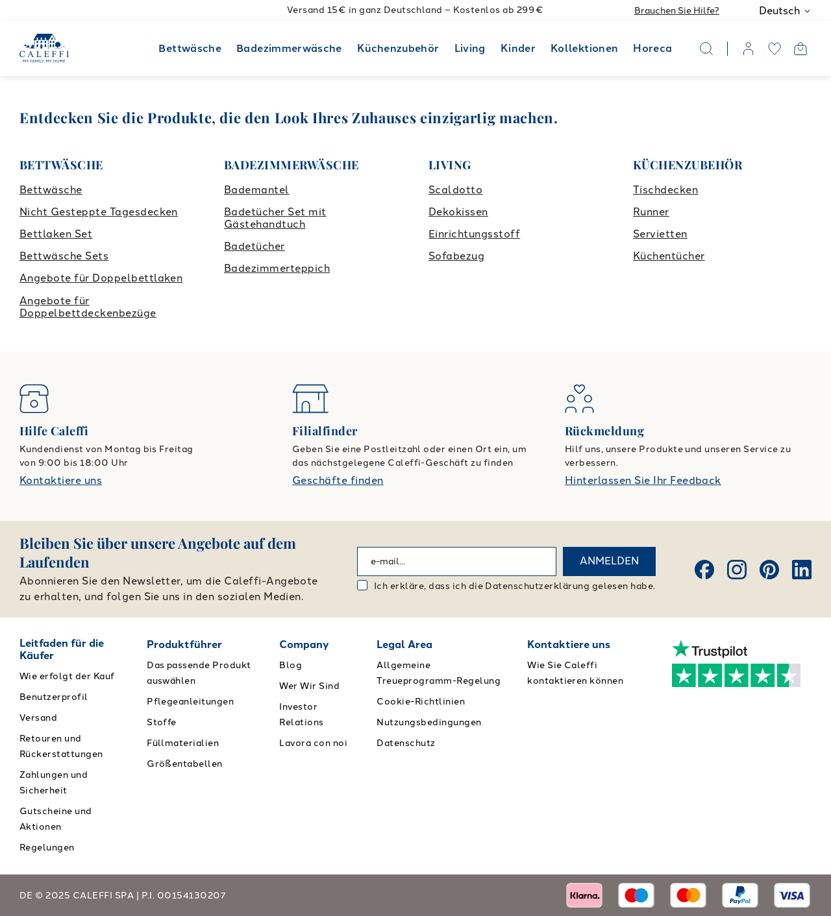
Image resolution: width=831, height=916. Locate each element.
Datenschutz (406, 743)
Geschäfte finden (338, 480)
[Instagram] (737, 569)
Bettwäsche (189, 48)
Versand (38, 717)
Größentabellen (185, 763)
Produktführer (184, 644)
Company (304, 644)
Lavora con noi (313, 743)
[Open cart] (800, 49)
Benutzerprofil (53, 697)
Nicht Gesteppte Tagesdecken (98, 212)
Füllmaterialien (183, 743)
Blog (290, 665)
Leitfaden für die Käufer (61, 649)
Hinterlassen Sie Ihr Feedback (643, 480)
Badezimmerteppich (277, 268)
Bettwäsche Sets (63, 256)
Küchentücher (669, 256)
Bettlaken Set (55, 234)
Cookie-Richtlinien (421, 701)
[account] (749, 49)
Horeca (652, 48)
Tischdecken (665, 190)
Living (470, 48)
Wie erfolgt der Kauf (67, 676)
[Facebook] (704, 569)
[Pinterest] (769, 569)
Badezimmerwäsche (289, 48)
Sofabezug (456, 256)
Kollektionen (584, 48)
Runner (651, 212)
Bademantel (257, 190)
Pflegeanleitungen (190, 701)
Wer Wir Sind (309, 686)
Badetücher (254, 246)
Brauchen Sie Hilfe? (676, 10)
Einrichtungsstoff (474, 234)
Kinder (518, 48)
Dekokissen (458, 212)
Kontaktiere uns (60, 480)
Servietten (660, 234)
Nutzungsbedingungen (429, 722)
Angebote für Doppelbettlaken (100, 278)
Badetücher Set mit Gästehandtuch (275, 218)
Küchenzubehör (398, 48)
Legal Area (404, 644)
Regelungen (47, 847)
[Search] (706, 49)
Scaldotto (455, 190)
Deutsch (785, 11)
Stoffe (162, 722)
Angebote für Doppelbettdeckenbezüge (87, 307)
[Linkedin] (802, 569)
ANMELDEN (609, 561)
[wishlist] (774, 49)
